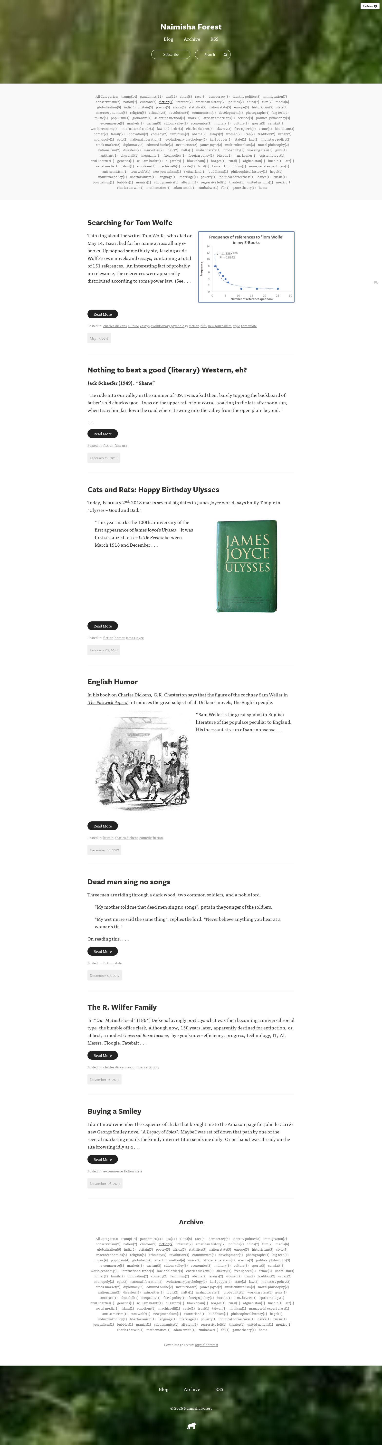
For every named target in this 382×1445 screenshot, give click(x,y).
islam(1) (128, 166)
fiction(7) (166, 101)
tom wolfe (249, 325)
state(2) (240, 139)
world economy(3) (104, 128)
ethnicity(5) (157, 112)
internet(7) (184, 101)
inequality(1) (150, 155)
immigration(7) (275, 96)
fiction (370, 6)
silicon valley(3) (176, 123)
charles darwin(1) (130, 187)
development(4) (231, 112)
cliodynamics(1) (166, 182)
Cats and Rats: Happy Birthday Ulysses (153, 489)
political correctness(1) (237, 176)
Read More (103, 314)
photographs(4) (257, 112)
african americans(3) (219, 117)
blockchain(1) (197, 160)
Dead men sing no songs (128, 881)
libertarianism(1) (142, 176)
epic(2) (122, 139)
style (236, 325)
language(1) (167, 176)
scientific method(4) (169, 117)
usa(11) (171, 96)
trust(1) (203, 166)
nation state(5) (220, 107)
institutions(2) (186, 144)
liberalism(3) (284, 128)
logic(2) (172, 149)
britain (108, 837)
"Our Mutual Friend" (115, 1020)
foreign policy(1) (201, 155)
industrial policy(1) (112, 176)
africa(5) (179, 107)
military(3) (222, 123)
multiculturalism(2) (240, 144)
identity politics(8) (246, 96)
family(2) (117, 133)
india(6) (129, 107)
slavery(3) (224, 128)
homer (120, 637)
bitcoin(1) (224, 155)
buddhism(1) (218, 171)
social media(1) (107, 166)
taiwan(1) (219, 166)
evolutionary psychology (169, 325)
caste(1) (189, 166)
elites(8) (186, 96)
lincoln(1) (275, 160)
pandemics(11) (151, 96)
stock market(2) (108, 144)
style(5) (281, 107)
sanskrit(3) (276, 123)
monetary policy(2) (275, 139)
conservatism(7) (108, 101)
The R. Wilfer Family (122, 1007)
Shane (145, 382)
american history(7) (210, 101)
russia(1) (280, 176)
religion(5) (138, 112)
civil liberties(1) (102, 160)
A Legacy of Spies (159, 1131)
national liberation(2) (146, 139)
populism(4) (120, 117)
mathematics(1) (158, 187)
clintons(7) (148, 101)
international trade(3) (138, 128)
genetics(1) (125, 160)
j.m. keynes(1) (245, 155)
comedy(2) (159, 133)
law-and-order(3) (170, 128)
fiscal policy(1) (174, 155)
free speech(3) (245, 128)
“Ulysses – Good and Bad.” (114, 509)
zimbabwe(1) (208, 187)
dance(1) (264, 176)
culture (133, 325)
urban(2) (284, 133)
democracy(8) (219, 96)
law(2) (253, 139)
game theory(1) (244, 187)
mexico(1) (283, 182)
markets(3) (135, 123)
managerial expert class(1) (269, 166)
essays (145, 325)
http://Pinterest (206, 1344)
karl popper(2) (220, 139)
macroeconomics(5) (111, 112)
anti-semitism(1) (114, 171)
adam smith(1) (184, 187)
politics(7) (236, 101)
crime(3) (265, 128)
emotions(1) (146, 166)
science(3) (245, 117)
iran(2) (250, 133)
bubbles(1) (125, 182)
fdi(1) (225, 187)
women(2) (233, 133)
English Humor (112, 681)
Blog (168, 38)
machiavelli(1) (169, 166)
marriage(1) (189, 176)
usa (124, 445)
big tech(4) (280, 112)
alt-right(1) (189, 182)
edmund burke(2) (159, 144)
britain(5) (146, 107)
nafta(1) (187, 149)
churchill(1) (129, 155)
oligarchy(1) (175, 160)
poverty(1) (208, 176)
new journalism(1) (167, 171)
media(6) (282, 101)
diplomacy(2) (133, 144)
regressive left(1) (213, 182)
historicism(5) (262, 107)
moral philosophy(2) (273, 144)
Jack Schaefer (102, 382)
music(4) (101, 117)
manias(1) (143, 182)
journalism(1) (103, 182)
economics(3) (201, 123)
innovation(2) (138, 133)
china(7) (253, 101)
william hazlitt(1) (149, 160)
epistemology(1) (271, 155)
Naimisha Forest (198, 1408)
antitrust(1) (108, 155)
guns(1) (280, 149)
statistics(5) (197, 107)
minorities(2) (153, 149)
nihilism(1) (237, 166)
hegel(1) (276, 171)
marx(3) (194, 117)
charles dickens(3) (199, 128)
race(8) (200, 96)
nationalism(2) (109, 149)
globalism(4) (141, 117)
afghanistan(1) (254, 160)
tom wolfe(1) (140, 171)
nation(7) (130, 101)
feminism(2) (179, 133)
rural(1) (234, 160)
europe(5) (241, 107)
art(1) (290, 160)
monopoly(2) (104, 139)
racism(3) (154, 123)
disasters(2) (132, 149)
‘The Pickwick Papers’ (107, 702)
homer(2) (101, 133)
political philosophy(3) (273, 117)
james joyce (135, 637)
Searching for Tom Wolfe (129, 222)
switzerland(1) (194, 171)
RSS (214, 38)
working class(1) (259, 149)
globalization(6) (109, 107)
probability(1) (233, 149)
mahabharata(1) (208, 149)
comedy (145, 837)
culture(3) (241, 123)
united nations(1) (260, 182)
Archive (192, 38)
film (204, 325)
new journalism (220, 325)
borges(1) (218, 160)
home (263, 187)
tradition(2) (266, 133)
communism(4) (204, 112)
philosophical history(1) (249, 171)
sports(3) (258, 123)
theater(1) (236, 182)
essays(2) (216, 133)
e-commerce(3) (112, 123)
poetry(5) (163, 107)
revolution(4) (179, 112)
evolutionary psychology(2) (186, 139)
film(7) (267, 101)
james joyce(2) (211, 144)
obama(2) (199, 133)
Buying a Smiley (114, 1111)
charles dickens (115, 325)
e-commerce (137, 1067)
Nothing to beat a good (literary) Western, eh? (167, 369)
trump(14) (129, 96)
